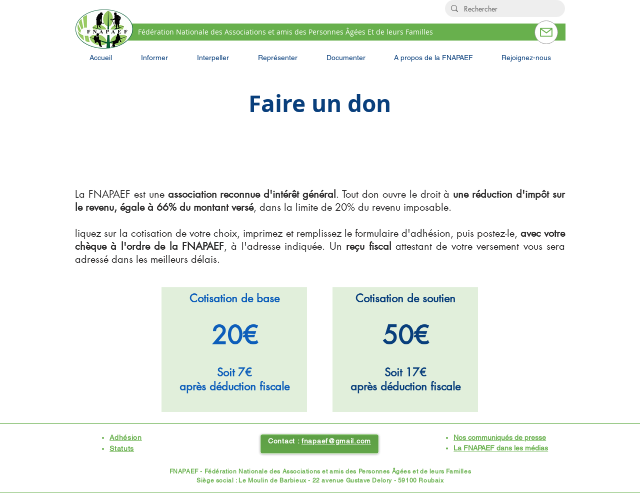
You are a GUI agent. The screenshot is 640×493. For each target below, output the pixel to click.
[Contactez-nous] (546, 32)
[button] (154, 58)
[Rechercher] (504, 9)
